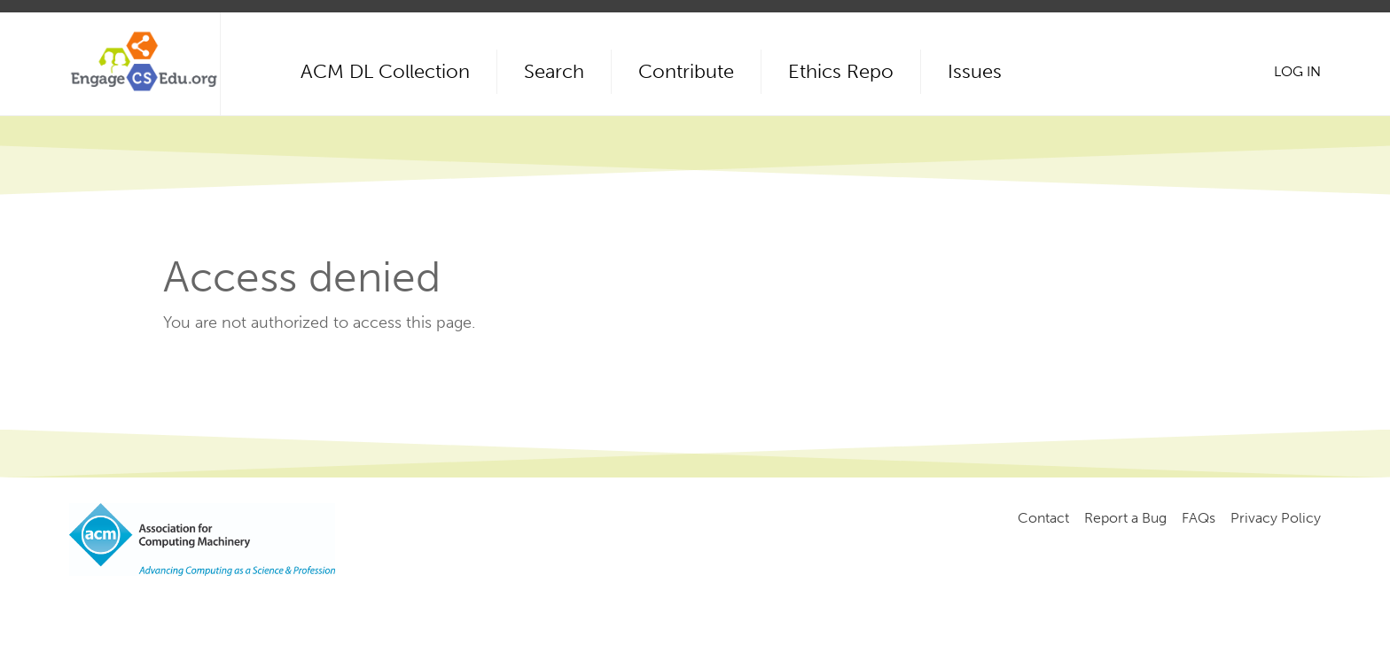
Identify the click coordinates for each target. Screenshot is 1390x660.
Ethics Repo (841, 71)
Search (554, 71)
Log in (1297, 71)
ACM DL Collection (385, 71)
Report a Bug (1125, 517)
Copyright (368, 607)
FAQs (1198, 517)
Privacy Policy (1275, 517)
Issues (975, 71)
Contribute (686, 71)
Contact (1043, 517)
